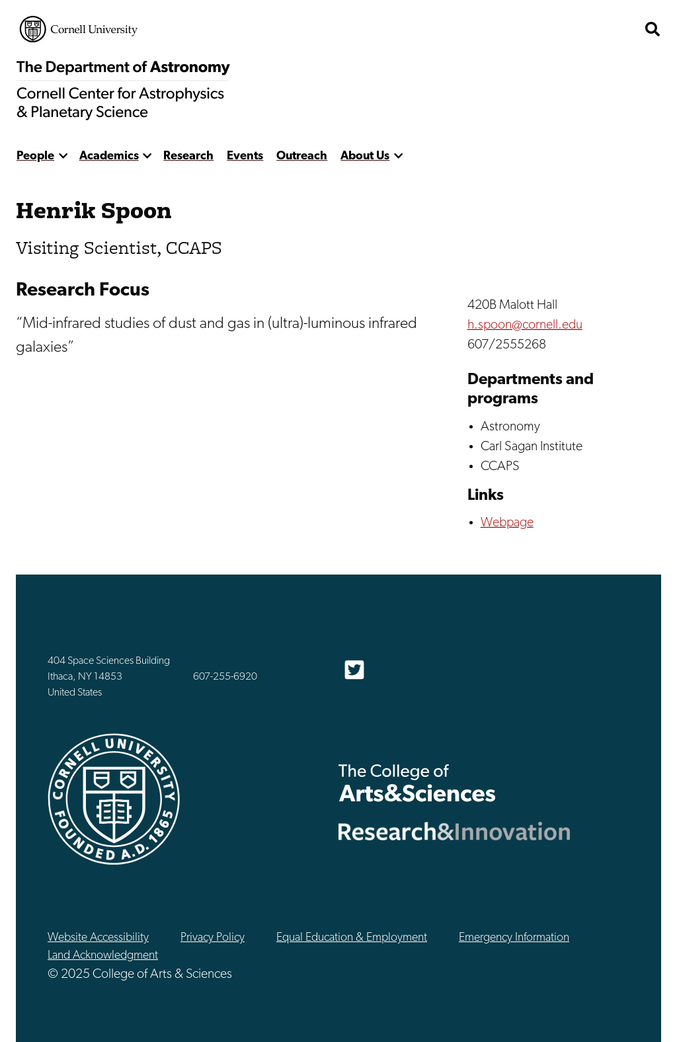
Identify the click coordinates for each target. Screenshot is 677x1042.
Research (188, 156)
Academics (109, 156)
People (35, 156)
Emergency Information (514, 938)
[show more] (63, 156)
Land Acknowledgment (103, 955)
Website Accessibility (98, 938)
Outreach (301, 156)
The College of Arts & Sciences (417, 782)
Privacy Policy (212, 938)
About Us (364, 156)
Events (245, 156)
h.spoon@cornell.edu (524, 325)
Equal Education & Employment (351, 938)
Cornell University (78, 29)
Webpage (507, 523)
